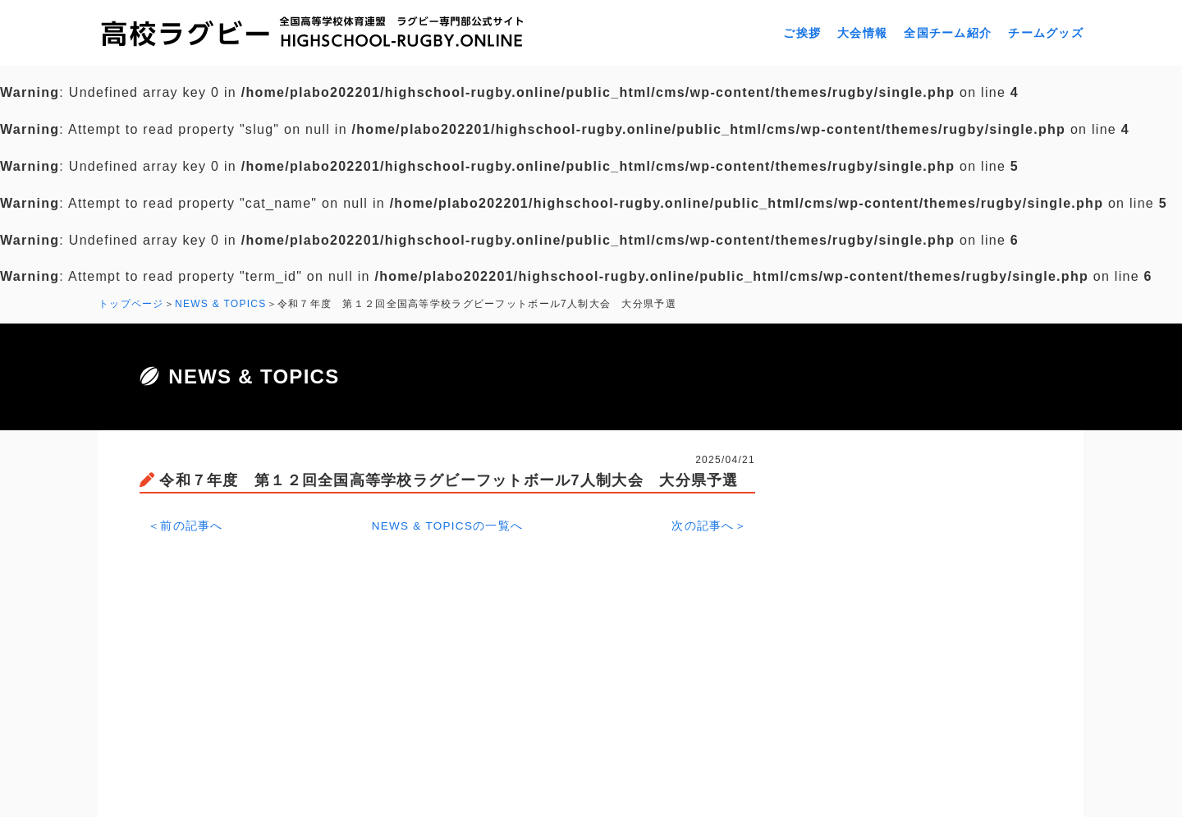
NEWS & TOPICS (221, 304)
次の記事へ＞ (709, 523)
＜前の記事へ (185, 523)
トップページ (131, 304)
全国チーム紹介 (948, 32)
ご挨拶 (802, 32)
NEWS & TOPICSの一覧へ (447, 524)
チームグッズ (1046, 32)
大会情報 (862, 32)
